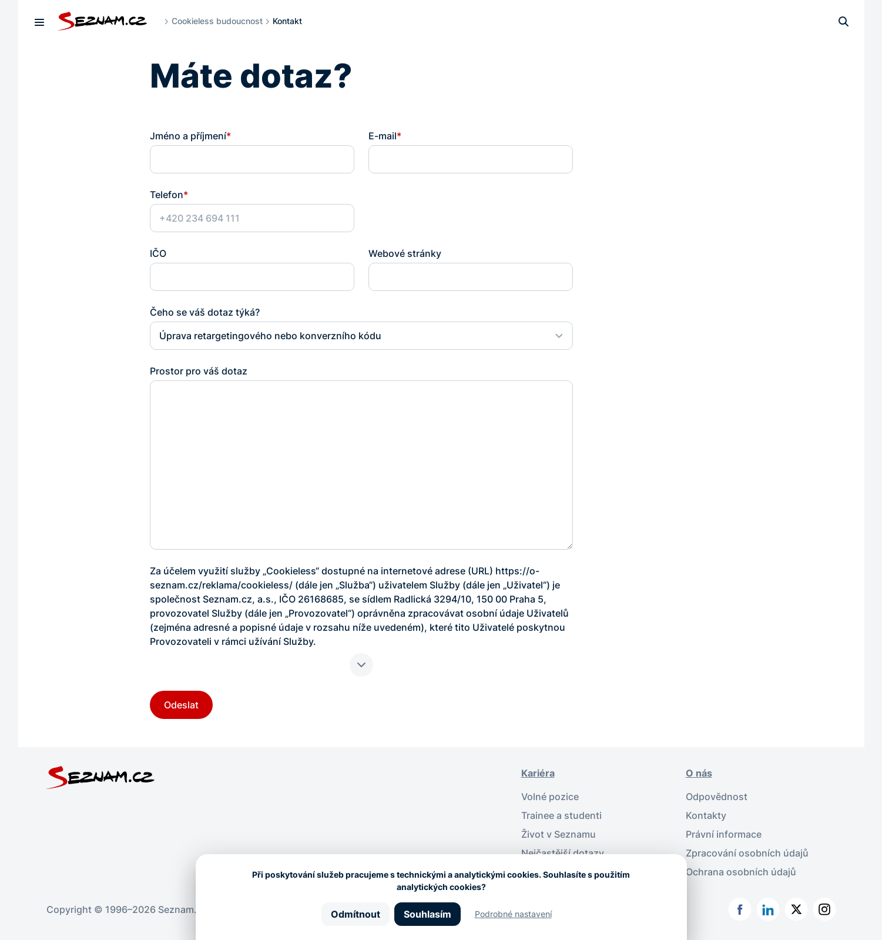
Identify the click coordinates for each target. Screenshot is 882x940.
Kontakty (706, 815)
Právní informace (724, 834)
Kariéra (538, 773)
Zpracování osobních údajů (747, 853)
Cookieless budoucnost (217, 21)
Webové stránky (404, 253)
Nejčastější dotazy (562, 853)
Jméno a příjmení (190, 136)
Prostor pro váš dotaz (198, 371)
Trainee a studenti (561, 815)
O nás (699, 773)
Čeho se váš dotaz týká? (205, 312)
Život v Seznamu (558, 834)
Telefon (169, 194)
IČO (158, 253)
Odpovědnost (716, 796)
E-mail (384, 136)
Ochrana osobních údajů (741, 872)
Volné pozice (550, 796)
